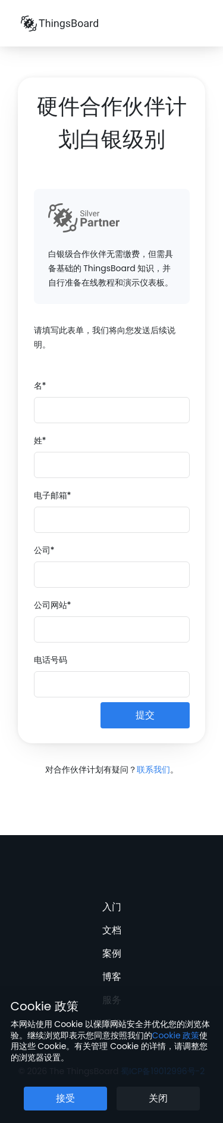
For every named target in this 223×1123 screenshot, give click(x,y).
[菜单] (199, 24)
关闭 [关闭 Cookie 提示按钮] (158, 1098)
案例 (111, 953)
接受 (65, 1098)
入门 (111, 907)
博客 (111, 976)
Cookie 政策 (44, 1006)
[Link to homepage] (59, 23)
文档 (111, 930)
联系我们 (153, 769)
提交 (145, 715)
